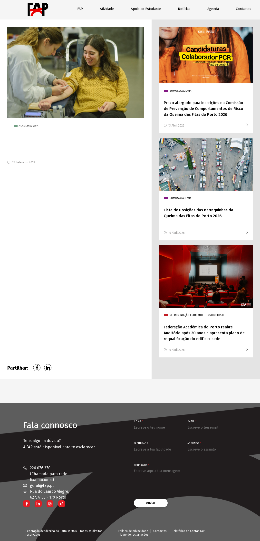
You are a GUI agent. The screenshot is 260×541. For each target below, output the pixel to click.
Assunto (194, 443)
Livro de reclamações (134, 534)
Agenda (213, 9)
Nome (138, 421)
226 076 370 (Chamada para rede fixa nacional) (48, 474)
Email (192, 421)
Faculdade (141, 443)
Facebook (36, 367)
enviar (150, 503)
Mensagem (141, 465)
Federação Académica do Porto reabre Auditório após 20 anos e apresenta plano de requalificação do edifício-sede (204, 333)
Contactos (243, 9)
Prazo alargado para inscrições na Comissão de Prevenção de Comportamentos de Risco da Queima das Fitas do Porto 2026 (203, 108)
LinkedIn (47, 367)
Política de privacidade (133, 531)
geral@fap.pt (42, 485)
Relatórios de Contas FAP (188, 531)
